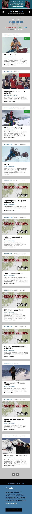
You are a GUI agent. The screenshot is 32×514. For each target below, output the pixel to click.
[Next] (17, 474)
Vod (27, 38)
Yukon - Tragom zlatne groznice (13, 238)
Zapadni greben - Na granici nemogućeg (15, 201)
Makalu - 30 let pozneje (13, 128)
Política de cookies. (11, 503)
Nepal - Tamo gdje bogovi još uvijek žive (15, 347)
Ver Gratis (24, 75)
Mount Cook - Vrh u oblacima (15, 456)
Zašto (6, 164)
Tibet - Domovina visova (13, 274)
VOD (20, 27)
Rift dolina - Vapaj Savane (14, 310)
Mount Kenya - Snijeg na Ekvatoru (14, 420)
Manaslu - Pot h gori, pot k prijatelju (14, 92)
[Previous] (13, 474)
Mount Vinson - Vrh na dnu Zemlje (14, 384)
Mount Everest (10, 55)
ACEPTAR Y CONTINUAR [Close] (14, 510)
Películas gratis (11, 27)
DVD (25, 27)
